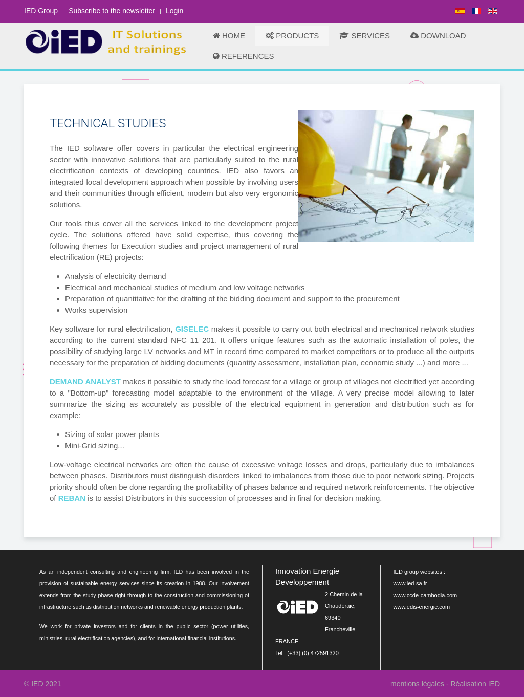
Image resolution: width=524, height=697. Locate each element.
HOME (229, 35)
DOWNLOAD (438, 35)
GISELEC (192, 328)
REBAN (71, 498)
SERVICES (364, 35)
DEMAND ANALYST (85, 381)
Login (174, 11)
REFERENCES (243, 56)
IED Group (41, 11)
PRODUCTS (292, 35)
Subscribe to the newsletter (112, 11)
